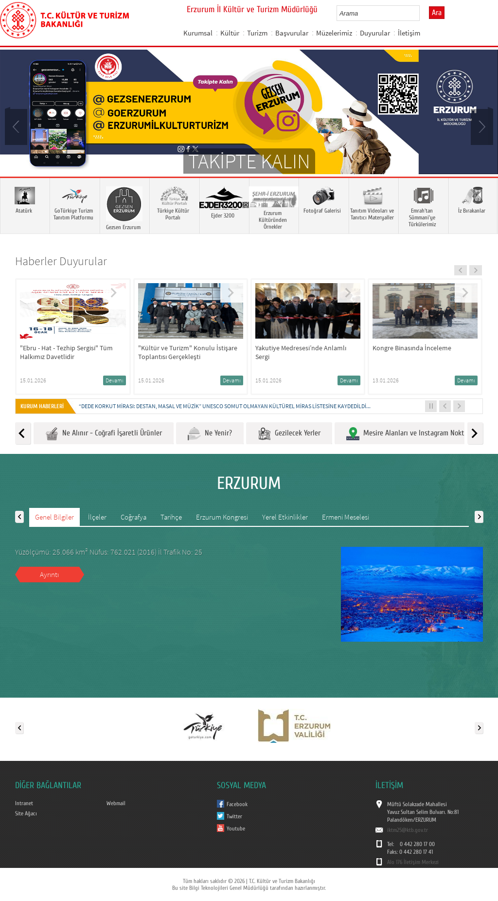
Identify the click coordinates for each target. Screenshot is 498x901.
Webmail (116, 803)
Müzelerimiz (334, 32)
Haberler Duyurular (61, 261)
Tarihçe (171, 517)
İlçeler (97, 517)
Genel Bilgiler (54, 517)
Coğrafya (133, 517)
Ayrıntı (49, 574)
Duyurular (375, 32)
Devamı (115, 380)
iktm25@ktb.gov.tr (407, 830)
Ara (437, 12)
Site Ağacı (26, 813)
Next (481, 126)
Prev (17, 126)
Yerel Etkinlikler (285, 517)
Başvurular (291, 32)
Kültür (229, 32)
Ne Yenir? (210, 433)
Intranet (24, 803)
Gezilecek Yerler (289, 433)
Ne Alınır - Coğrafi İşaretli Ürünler (103, 433)
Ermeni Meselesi (345, 517)
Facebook (237, 804)
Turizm (257, 32)
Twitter (234, 816)
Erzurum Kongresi (222, 517)
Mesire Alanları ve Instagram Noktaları (412, 433)
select (422, 13)
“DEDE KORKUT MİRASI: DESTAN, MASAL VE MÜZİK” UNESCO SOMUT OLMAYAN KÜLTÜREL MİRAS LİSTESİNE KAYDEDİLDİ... (225, 406)
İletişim (409, 32)
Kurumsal (198, 32)
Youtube (236, 828)
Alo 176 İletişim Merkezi (413, 862)
